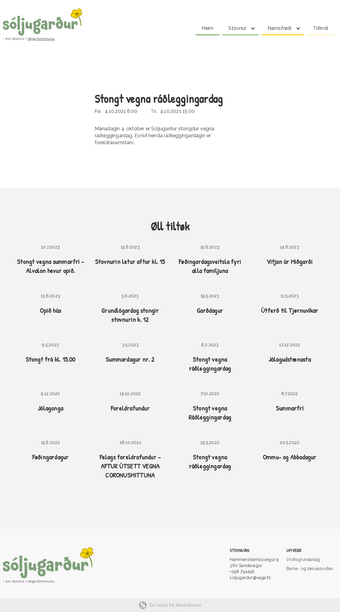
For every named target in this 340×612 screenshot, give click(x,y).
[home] (85, 22)
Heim (208, 28)
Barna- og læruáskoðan (309, 568)
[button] (240, 27)
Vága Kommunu (41, 38)
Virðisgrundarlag (303, 559)
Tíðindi (320, 28)
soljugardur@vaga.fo (250, 577)
